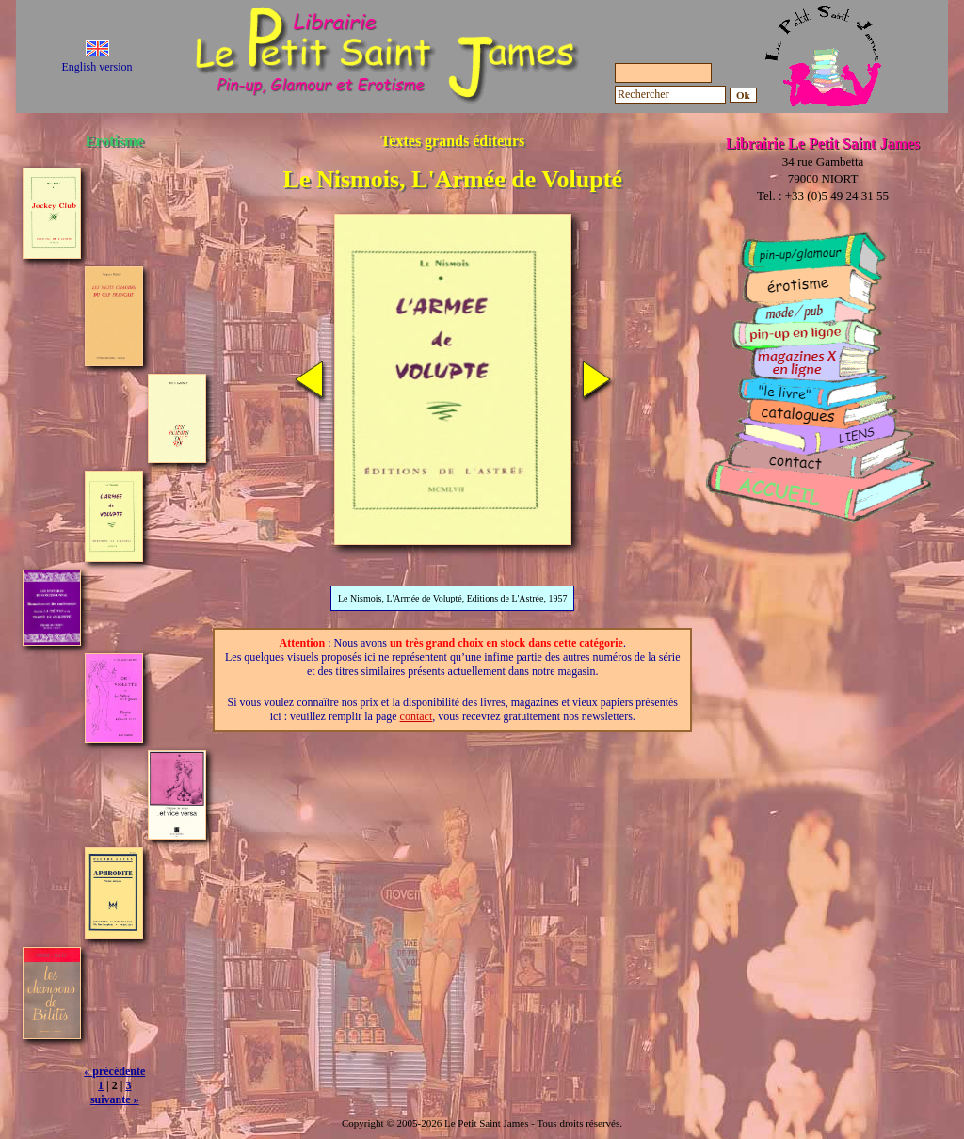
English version (97, 66)
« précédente (114, 1071)
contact (416, 716)
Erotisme (115, 141)
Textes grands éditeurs (452, 141)
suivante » (114, 1099)
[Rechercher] (670, 95)
